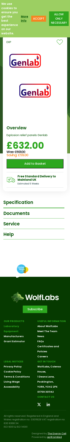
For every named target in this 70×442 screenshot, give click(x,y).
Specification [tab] (18, 202)
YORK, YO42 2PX (47, 387)
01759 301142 (45, 392)
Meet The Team (47, 331)
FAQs (40, 341)
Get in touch (46, 361)
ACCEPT (38, 19)
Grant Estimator (14, 341)
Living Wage (12, 382)
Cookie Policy (12, 371)
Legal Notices (13, 361)
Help (8, 234)
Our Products (14, 321)
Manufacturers (14, 336)
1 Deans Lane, (45, 376)
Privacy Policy (13, 366)
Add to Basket (35, 163)
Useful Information (51, 321)
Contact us (45, 397)
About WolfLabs (47, 326)
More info (24, 19)
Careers (42, 356)
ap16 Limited (54, 437)
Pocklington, (45, 382)
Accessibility (12, 387)
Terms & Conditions (17, 376)
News (40, 336)
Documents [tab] (16, 213)
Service (11, 224)
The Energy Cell (57, 433)
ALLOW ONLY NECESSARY (59, 18)
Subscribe (35, 309)
